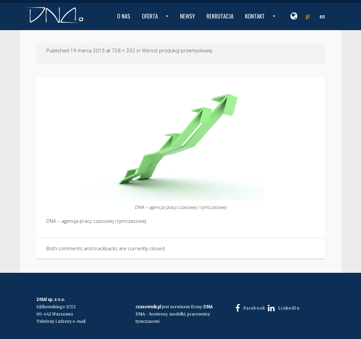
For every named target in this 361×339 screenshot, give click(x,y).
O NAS (123, 16)
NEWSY (187, 16)
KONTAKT (261, 21)
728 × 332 (123, 50)
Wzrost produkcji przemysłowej (177, 50)
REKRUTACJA (220, 16)
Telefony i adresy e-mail (61, 321)
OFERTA (156, 21)
